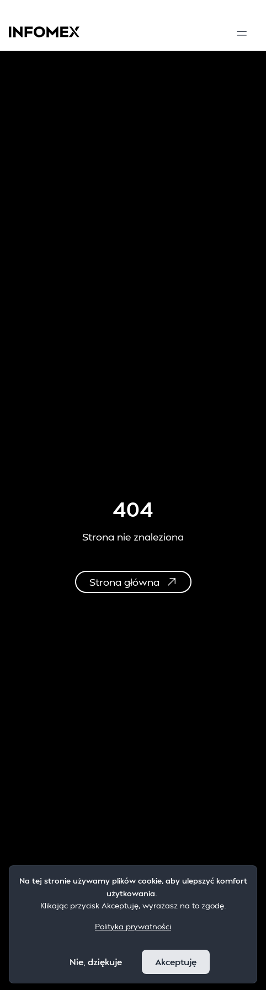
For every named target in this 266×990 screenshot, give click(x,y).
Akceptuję (175, 961)
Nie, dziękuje (96, 961)
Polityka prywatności (133, 926)
